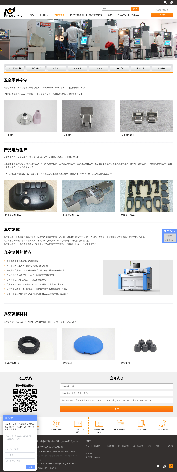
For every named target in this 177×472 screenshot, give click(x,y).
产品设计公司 (42, 468)
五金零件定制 (15, 68)
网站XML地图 (70, 452)
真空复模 (57, 68)
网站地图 (89, 453)
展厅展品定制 (96, 15)
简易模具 (78, 68)
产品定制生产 (36, 68)
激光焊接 (53, 468)
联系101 (135, 15)
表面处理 (140, 68)
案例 (110, 15)
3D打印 (119, 68)
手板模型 (43, 15)
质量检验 (161, 68)
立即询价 (162, 15)
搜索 (135, 8)
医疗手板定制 (77, 15)
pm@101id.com (58, 452)
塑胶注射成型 (98, 68)
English (97, 457)
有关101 (122, 15)
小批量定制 (59, 15)
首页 (32, 15)
